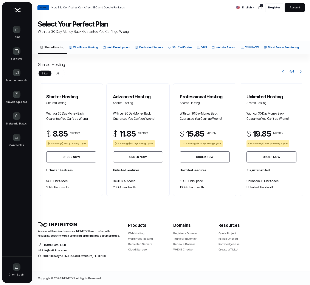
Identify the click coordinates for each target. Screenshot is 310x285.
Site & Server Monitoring (281, 47)
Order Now (71, 157)
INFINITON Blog (228, 238)
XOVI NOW (250, 47)
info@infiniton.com (52, 250)
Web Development (116, 47)
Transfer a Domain (185, 238)
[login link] (295, 7)
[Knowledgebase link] (17, 97)
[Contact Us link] (17, 140)
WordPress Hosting (83, 47)
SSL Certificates (180, 47)
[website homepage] (80, 224)
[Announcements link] (17, 75)
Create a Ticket (228, 249)
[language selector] (245, 7)
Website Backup (224, 47)
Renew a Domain (184, 244)
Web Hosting (136, 233)
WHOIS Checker (183, 249)
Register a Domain (185, 233)
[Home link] (17, 32)
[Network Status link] (17, 119)
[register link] (274, 7)
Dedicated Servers (149, 47)
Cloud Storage (137, 249)
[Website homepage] (17, 9)
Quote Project (227, 233)
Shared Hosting (52, 47)
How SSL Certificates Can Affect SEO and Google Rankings (88, 7)
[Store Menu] (17, 54)
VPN (202, 47)
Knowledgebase (229, 244)
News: (43, 7)
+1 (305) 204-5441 (52, 244)
